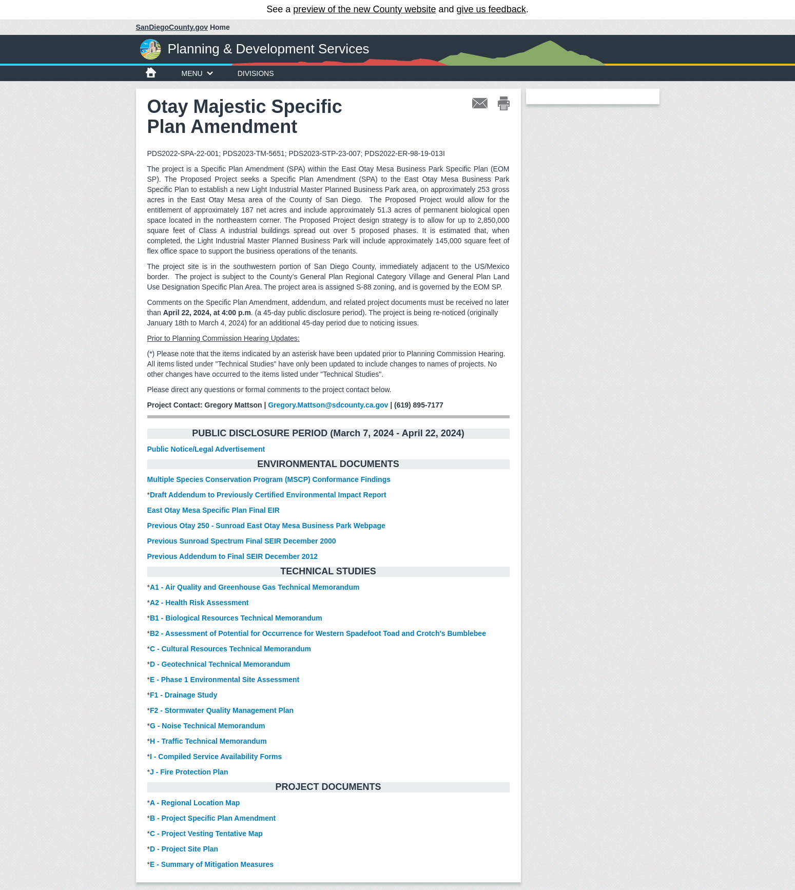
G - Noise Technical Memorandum (207, 726)
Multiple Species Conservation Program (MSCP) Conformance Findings (269, 479)
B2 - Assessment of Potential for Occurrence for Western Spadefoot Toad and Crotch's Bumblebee (318, 633)
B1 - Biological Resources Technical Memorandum (236, 618)
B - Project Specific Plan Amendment (213, 818)
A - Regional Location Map (195, 803)
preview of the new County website (364, 9)
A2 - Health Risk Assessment (199, 602)
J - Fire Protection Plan (189, 772)
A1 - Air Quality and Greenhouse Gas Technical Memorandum (254, 587)
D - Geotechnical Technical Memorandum (220, 664)
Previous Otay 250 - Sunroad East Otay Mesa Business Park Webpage (266, 525)
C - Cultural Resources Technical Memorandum (230, 649)
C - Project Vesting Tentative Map (206, 833)
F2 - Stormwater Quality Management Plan (222, 710)
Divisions (256, 73)
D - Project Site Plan (184, 849)
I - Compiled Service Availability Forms (216, 756)
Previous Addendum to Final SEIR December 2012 (232, 556)
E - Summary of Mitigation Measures (212, 864)
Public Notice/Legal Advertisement (206, 449)
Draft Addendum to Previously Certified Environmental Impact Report (268, 495)
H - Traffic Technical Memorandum (208, 741)
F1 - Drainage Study (183, 695)
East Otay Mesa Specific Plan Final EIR (213, 510)
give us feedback (491, 9)
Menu (197, 73)
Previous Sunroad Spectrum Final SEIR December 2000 (242, 541)
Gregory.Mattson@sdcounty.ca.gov (328, 405)
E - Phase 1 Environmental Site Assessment (224, 679)
